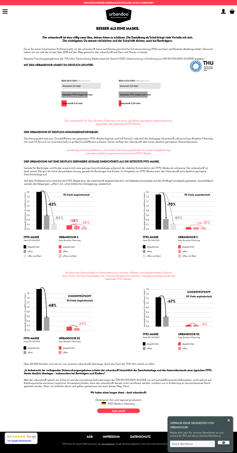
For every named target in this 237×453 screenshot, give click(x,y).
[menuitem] (4, 9)
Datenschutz (140, 437)
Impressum (111, 437)
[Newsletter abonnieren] (224, 442)
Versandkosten (108, 443)
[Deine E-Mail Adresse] (192, 444)
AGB (90, 437)
